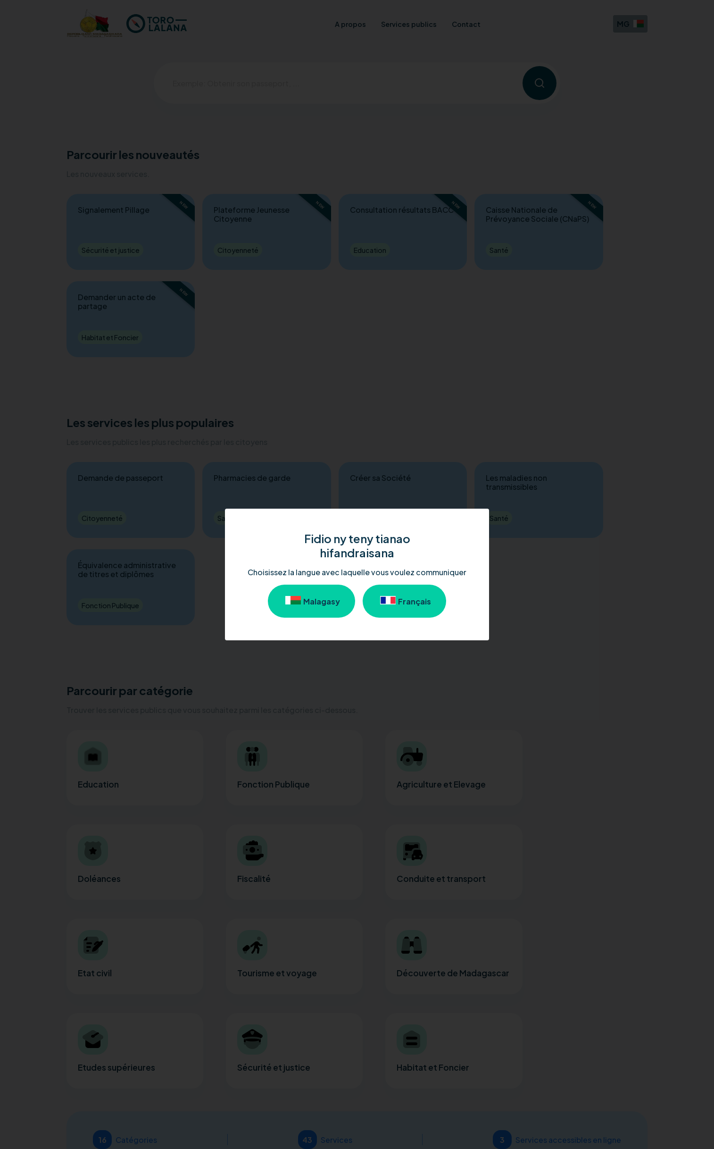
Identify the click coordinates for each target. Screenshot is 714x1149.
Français (404, 601)
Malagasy (311, 601)
